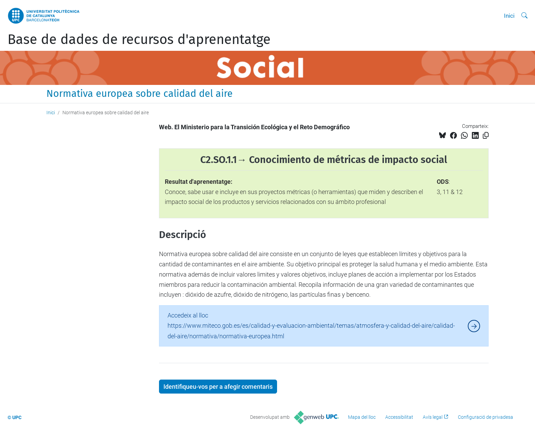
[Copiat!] (486, 135)
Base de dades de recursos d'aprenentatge (139, 39)
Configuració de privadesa (485, 417)
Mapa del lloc (362, 417)
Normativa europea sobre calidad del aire (139, 94)
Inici (509, 15)
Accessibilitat (399, 417)
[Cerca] (524, 16)
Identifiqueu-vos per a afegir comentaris (218, 386)
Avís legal (433, 417)
